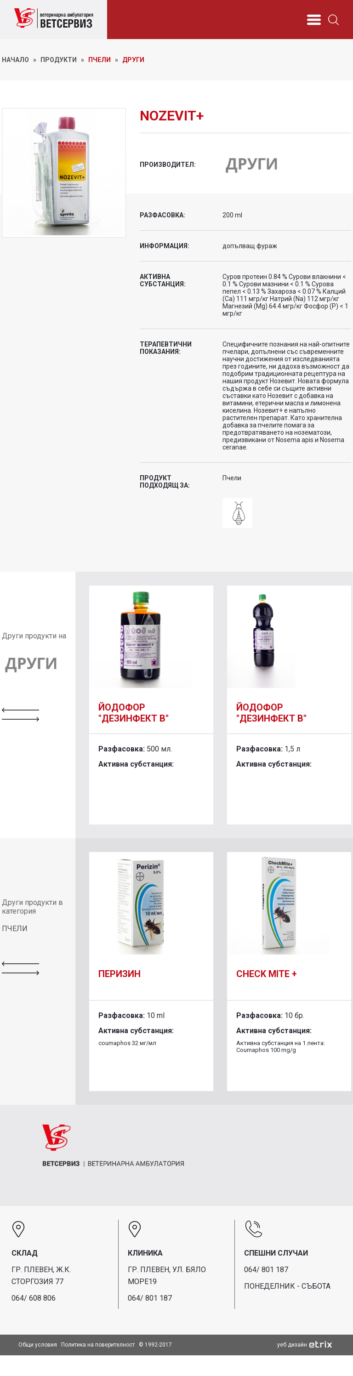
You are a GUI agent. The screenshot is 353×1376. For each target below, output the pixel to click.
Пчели (99, 59)
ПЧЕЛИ (15, 928)
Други (133, 59)
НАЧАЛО (15, 59)
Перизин (119, 973)
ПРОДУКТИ (58, 59)
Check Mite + (266, 973)
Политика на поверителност (98, 1345)
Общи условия (37, 1345)
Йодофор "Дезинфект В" (133, 713)
